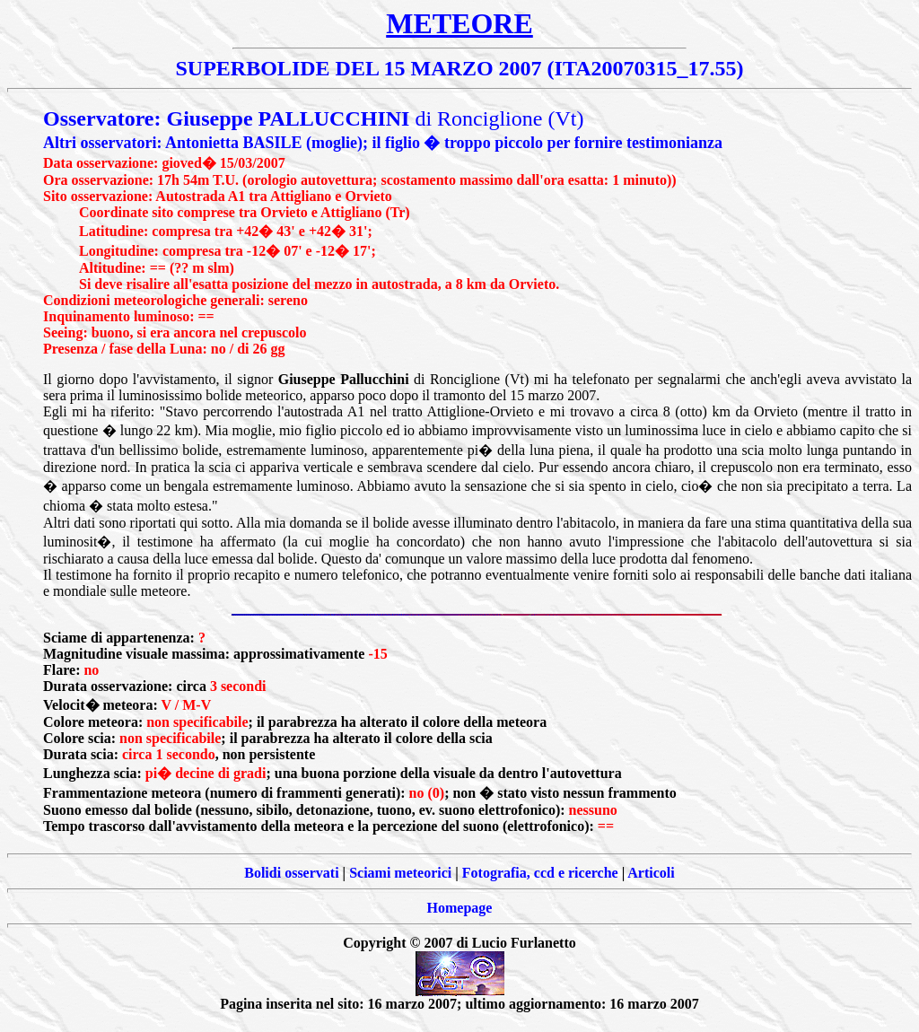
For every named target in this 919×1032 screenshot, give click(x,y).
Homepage (460, 907)
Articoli (650, 872)
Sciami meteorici (400, 872)
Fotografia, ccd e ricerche (540, 872)
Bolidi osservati (291, 872)
